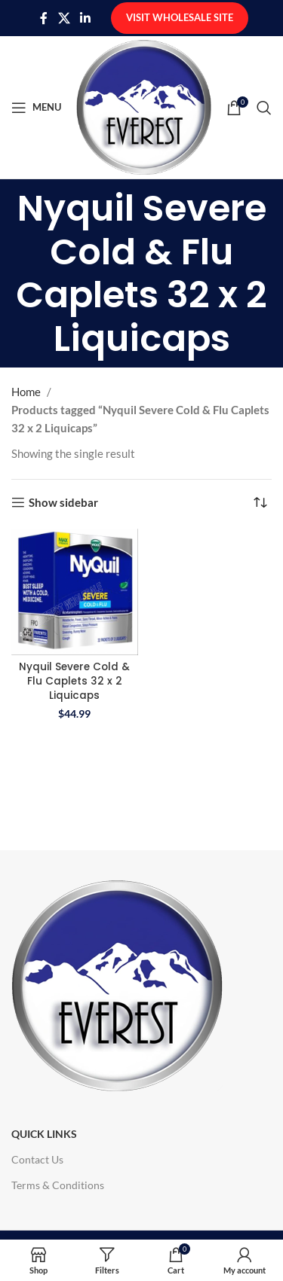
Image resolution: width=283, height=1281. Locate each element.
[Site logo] (143, 105)
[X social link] (64, 18)
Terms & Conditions (57, 1185)
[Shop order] (260, 502)
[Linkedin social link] (85, 18)
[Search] (264, 108)
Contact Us (37, 1159)
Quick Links (44, 1133)
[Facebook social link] (44, 18)
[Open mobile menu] (36, 108)
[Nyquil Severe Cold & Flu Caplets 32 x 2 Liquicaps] (74, 592)
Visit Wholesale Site (179, 17)
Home (26, 391)
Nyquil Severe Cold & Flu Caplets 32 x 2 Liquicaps (74, 681)
